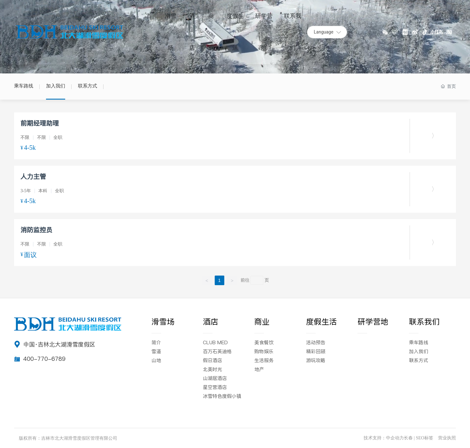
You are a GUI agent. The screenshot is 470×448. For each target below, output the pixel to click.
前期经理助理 (39, 123)
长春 (408, 438)
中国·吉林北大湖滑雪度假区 (59, 344)
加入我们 (55, 86)
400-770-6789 (44, 359)
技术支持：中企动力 (384, 438)
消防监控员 (36, 229)
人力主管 (33, 176)
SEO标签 (424, 438)
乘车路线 (23, 86)
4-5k (30, 147)
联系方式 (87, 86)
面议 (30, 254)
